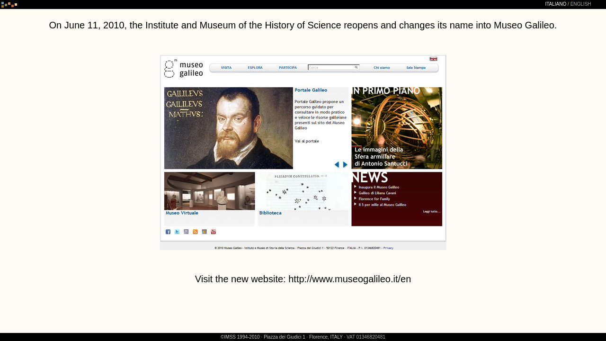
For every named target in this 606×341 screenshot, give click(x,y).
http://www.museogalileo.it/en (349, 279)
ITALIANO (555, 4)
